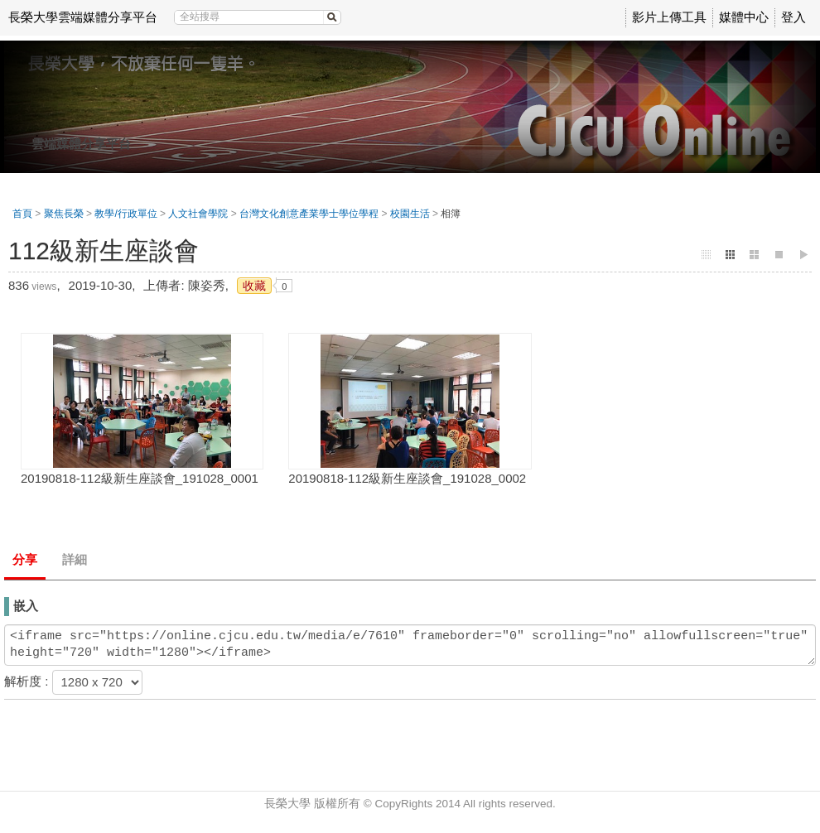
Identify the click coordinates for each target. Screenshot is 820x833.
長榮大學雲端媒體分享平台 (82, 17)
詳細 (74, 559)
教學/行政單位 (125, 213)
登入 (793, 17)
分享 (24, 559)
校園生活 (410, 213)
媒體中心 (744, 17)
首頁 (22, 213)
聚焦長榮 (64, 213)
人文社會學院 (198, 213)
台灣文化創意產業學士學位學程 (309, 213)
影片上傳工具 (669, 17)
